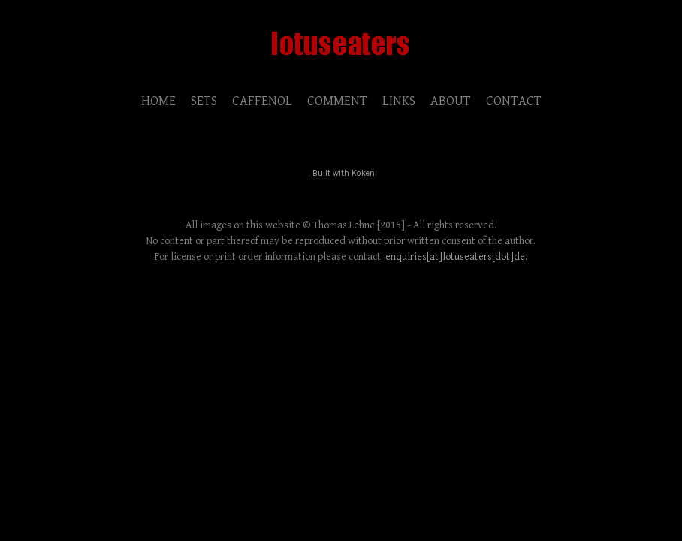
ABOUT (450, 101)
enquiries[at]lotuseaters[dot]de (455, 257)
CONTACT (514, 101)
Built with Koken (343, 173)
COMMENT (337, 101)
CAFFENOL (262, 101)
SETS (204, 101)
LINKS (398, 101)
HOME (158, 101)
